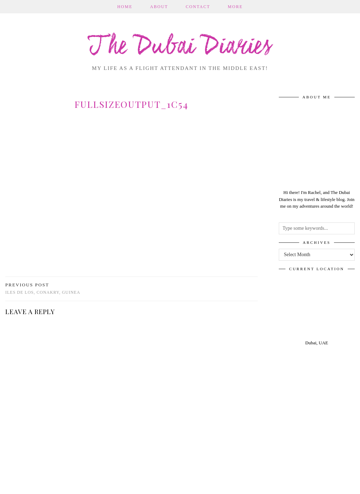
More (235, 6)
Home (124, 6)
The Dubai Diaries (180, 47)
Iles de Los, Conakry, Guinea (42, 288)
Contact (198, 6)
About (159, 6)
